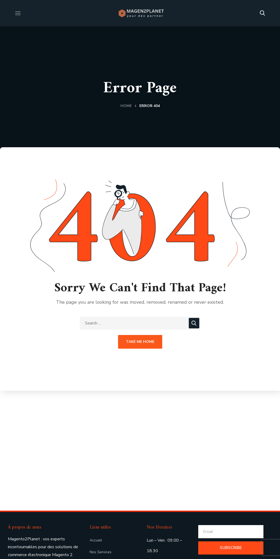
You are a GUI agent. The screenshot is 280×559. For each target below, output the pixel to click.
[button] (262, 13)
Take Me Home (140, 341)
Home (126, 105)
